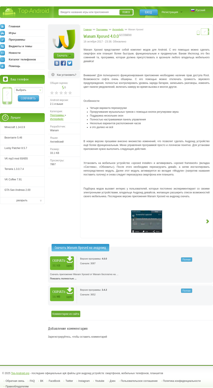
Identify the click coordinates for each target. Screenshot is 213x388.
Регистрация (170, 12)
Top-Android (26, 12)
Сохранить (28, 98)
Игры (8, 33)
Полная (187, 259)
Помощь (10, 66)
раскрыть (21, 200)
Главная (10, 26)
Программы (57, 115)
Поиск (126, 12)
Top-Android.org (20, 373)
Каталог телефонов (18, 59)
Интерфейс (56, 119)
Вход (148, 12)
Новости (10, 53)
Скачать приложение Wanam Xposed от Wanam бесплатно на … (130, 277)
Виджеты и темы (16, 46)
